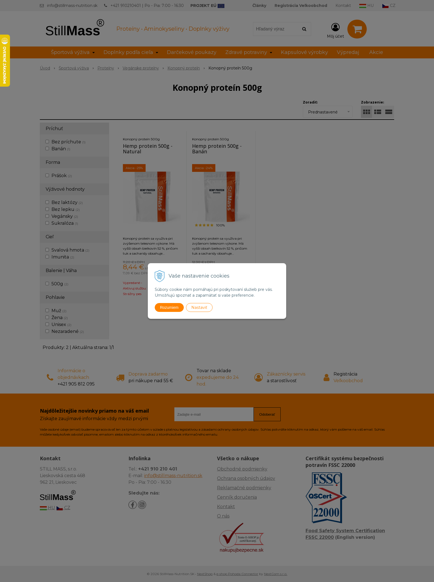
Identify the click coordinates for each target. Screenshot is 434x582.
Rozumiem (169, 307)
